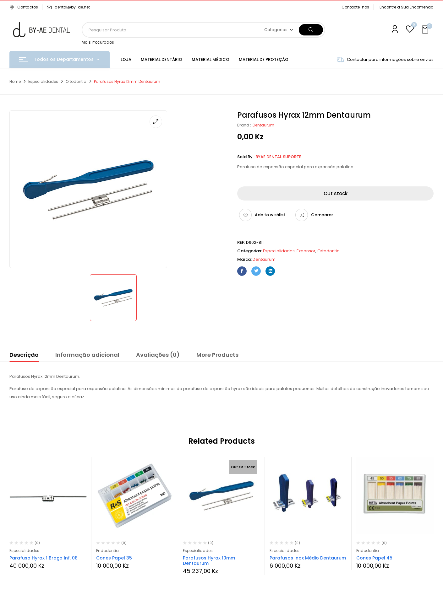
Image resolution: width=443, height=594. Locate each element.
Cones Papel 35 (114, 558)
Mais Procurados (98, 42)
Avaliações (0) (158, 355)
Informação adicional (87, 355)
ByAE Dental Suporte (278, 157)
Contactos (23, 7)
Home (15, 81)
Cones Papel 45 (374, 558)
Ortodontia (76, 81)
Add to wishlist (270, 215)
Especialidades (43, 81)
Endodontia (107, 550)
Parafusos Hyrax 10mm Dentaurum (209, 560)
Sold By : (245, 157)
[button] (425, 30)
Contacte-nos (355, 7)
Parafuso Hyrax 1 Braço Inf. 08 (43, 558)
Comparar (322, 215)
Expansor (306, 251)
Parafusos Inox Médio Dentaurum (308, 558)
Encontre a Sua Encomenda (407, 7)
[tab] (24, 355)
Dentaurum (263, 125)
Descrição (24, 355)
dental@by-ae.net (72, 7)
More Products (217, 355)
